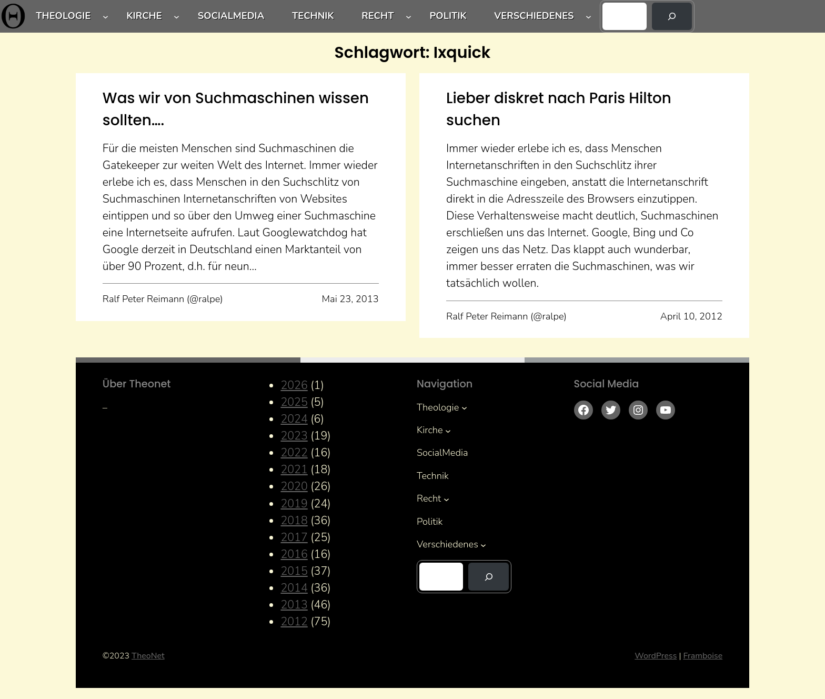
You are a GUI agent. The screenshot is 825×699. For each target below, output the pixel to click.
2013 (293, 605)
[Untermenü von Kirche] (176, 16)
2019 (293, 504)
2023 (293, 436)
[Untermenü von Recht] (408, 16)
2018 (293, 520)
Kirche (144, 15)
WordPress (656, 656)
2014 (293, 588)
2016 (293, 554)
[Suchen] (672, 16)
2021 (293, 469)
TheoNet (148, 656)
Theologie (63, 15)
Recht (377, 15)
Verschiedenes (534, 15)
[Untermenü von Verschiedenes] (588, 16)
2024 (293, 419)
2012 (293, 622)
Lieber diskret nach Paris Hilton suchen (558, 109)
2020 (293, 486)
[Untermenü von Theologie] (105, 16)
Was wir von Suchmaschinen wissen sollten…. (236, 109)
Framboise (702, 656)
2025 (293, 402)
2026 (293, 385)
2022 (293, 453)
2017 (293, 537)
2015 (293, 571)
